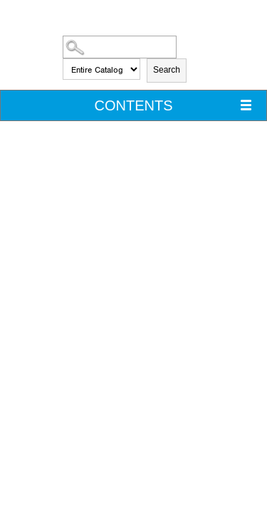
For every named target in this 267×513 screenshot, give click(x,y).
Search (166, 70)
